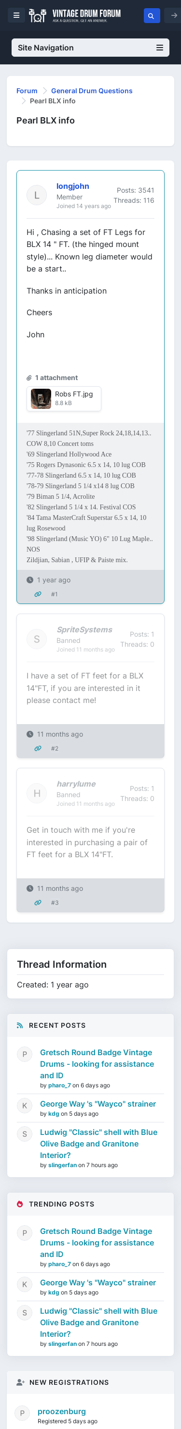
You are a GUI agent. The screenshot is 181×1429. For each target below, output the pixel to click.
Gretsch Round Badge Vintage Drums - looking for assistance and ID (97, 1063)
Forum (27, 90)
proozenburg (62, 1411)
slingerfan (63, 1165)
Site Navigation (90, 47)
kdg (54, 1113)
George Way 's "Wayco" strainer (98, 1104)
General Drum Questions (92, 90)
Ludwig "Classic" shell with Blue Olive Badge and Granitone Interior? (98, 1143)
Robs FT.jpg (74, 394)
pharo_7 (60, 1085)
